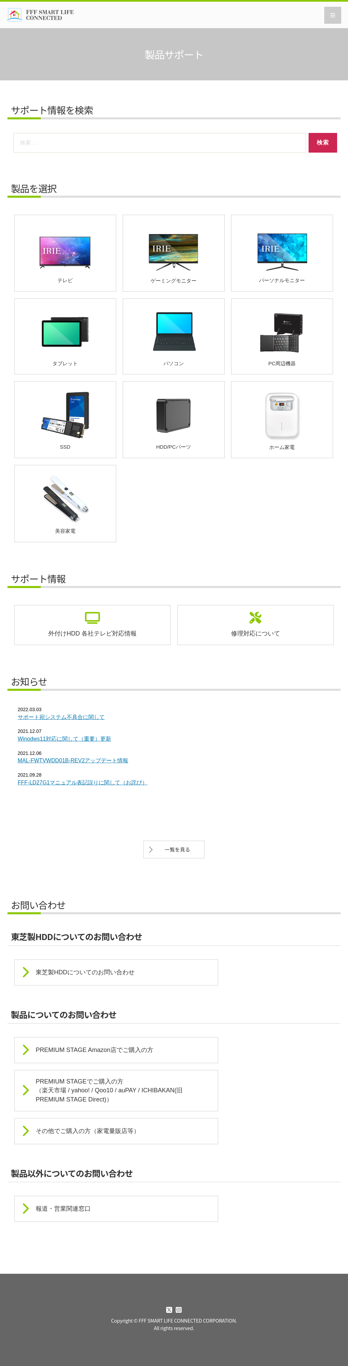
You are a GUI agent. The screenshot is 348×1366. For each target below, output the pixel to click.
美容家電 (65, 503)
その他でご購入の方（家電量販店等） (88, 1131)
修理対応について (255, 633)
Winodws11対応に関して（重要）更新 (64, 739)
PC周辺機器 (282, 336)
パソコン (173, 336)
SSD (65, 419)
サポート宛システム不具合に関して (61, 717)
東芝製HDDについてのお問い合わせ (85, 972)
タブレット (65, 336)
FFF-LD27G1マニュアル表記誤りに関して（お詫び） (82, 782)
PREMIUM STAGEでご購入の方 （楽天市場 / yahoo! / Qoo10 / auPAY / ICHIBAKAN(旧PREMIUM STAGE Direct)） (109, 1090)
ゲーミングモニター (173, 253)
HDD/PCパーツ (173, 419)
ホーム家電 (282, 419)
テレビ (65, 252)
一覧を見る (177, 849)
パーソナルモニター (282, 252)
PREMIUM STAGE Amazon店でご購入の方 (94, 1050)
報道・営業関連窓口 (63, 1208)
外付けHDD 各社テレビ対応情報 (92, 633)
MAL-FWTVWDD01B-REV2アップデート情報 (73, 760)
